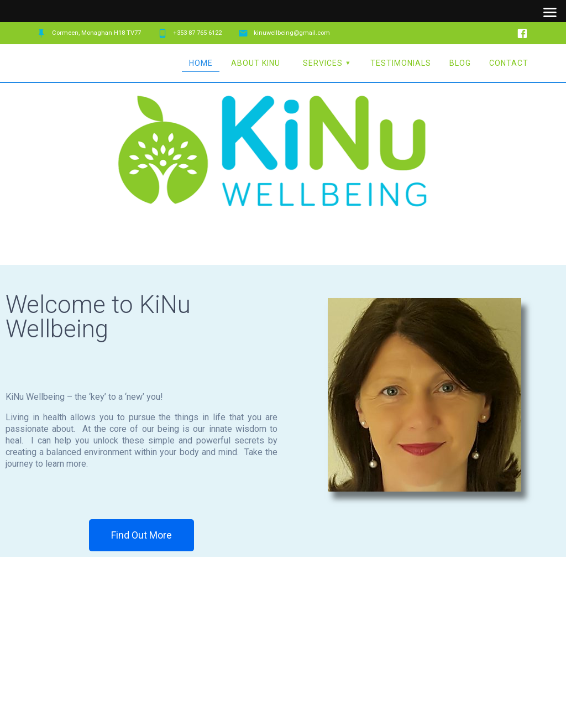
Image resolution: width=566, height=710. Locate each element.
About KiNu (255, 63)
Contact (508, 63)
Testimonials (400, 63)
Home (201, 63)
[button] (141, 535)
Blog (460, 63)
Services (323, 63)
